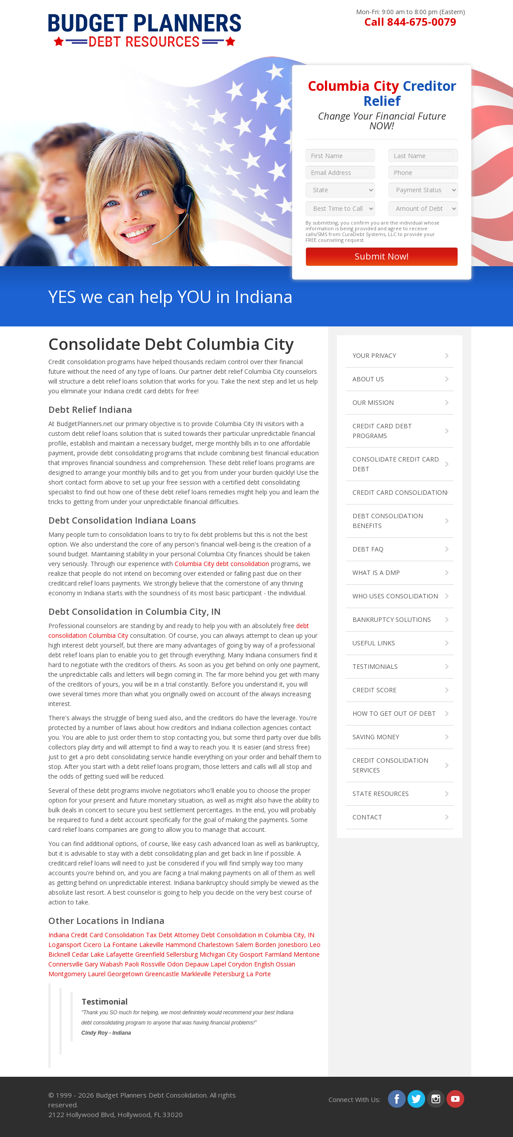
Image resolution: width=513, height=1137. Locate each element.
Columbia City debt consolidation (222, 563)
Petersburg (228, 974)
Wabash (111, 964)
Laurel (97, 974)
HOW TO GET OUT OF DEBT (394, 713)
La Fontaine (120, 944)
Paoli (132, 964)
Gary (91, 964)
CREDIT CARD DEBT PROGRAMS (382, 431)
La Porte (258, 974)
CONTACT (367, 817)
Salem (244, 944)
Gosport (251, 954)
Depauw (197, 964)
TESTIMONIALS (375, 666)
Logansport (65, 944)
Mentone (307, 954)
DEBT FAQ (368, 549)
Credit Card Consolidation (107, 935)
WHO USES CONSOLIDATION (395, 596)
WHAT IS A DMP (376, 572)
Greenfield (149, 954)
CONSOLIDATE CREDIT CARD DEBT (395, 464)
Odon (175, 964)
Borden (265, 944)
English (264, 964)
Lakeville (151, 944)
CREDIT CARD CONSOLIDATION (399, 492)
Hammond (180, 944)
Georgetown (125, 974)
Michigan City (219, 954)
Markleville (196, 974)
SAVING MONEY (375, 737)
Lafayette (119, 954)
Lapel (218, 964)
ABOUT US (368, 379)
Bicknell (59, 954)
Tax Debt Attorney (172, 935)
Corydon (240, 964)
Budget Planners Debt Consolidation (151, 1094)
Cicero (92, 944)
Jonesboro (293, 944)
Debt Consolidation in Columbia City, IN (257, 935)
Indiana (58, 935)
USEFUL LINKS (373, 643)
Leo (315, 944)
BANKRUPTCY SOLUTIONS (391, 619)
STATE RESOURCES (380, 793)
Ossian (285, 964)
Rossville (153, 964)
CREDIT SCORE (374, 690)
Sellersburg (182, 954)
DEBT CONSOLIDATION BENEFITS (387, 521)
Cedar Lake (88, 954)
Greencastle (162, 974)
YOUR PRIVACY (374, 355)
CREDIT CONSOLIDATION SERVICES (390, 765)
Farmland (278, 954)
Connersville (65, 964)
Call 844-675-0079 (410, 21)
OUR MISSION (373, 402)
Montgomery (67, 974)
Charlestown (216, 944)
